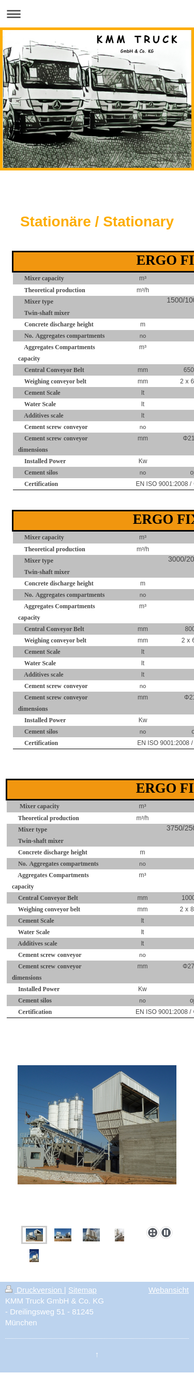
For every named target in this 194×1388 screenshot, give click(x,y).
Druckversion (34, 1289)
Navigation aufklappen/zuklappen (97, 14)
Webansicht (168, 1289)
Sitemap (82, 1289)
